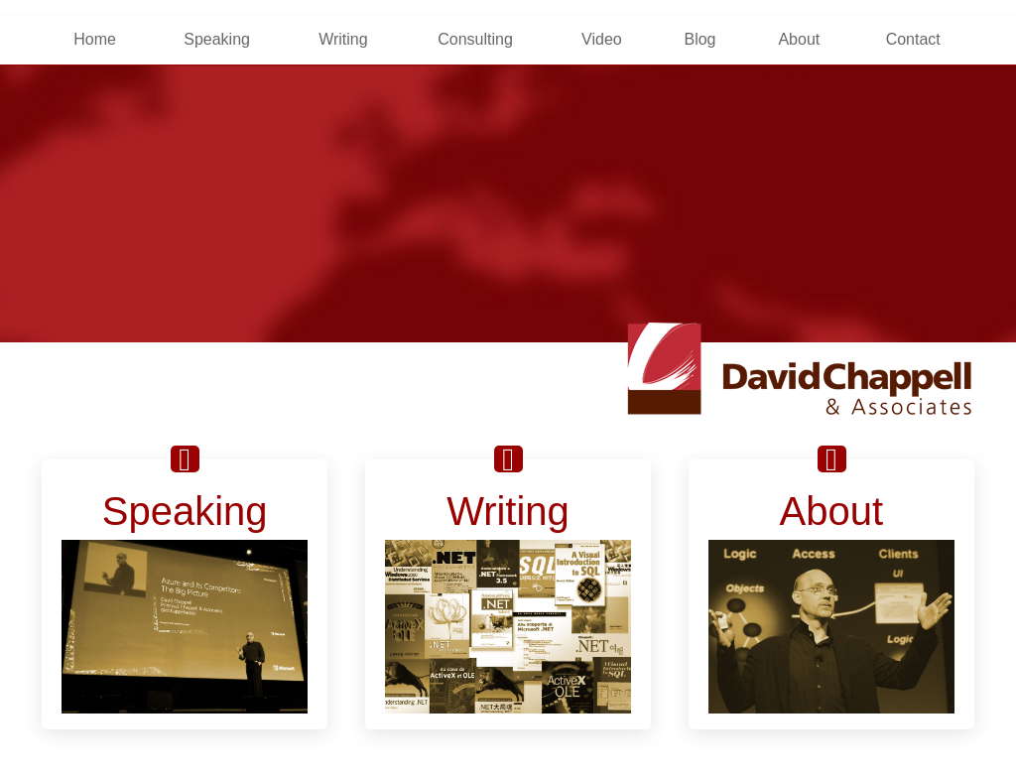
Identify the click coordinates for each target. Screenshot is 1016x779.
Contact (913, 39)
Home (94, 39)
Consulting (475, 39)
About (799, 39)
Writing (343, 39)
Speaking (217, 39)
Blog (699, 39)
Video (601, 39)
